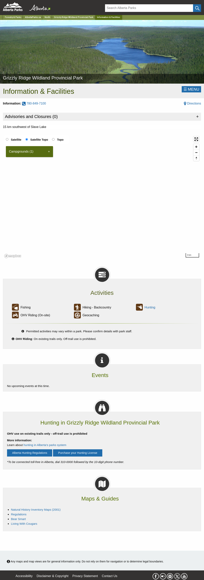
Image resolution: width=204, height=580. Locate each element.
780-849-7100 (34, 103)
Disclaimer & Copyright (52, 576)
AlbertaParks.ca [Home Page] (33, 17)
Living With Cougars (24, 523)
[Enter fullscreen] (196, 139)
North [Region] (47, 17)
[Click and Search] (197, 8)
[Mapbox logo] (12, 256)
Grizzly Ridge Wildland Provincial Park (73, 17)
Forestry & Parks (13, 17)
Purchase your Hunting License (77, 452)
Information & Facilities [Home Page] (108, 17)
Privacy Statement (85, 576)
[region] (102, 196)
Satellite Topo (39, 139)
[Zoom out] (196, 152)
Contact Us (109, 576)
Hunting (150, 307)
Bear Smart (18, 519)
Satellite (16, 139)
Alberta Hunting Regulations (29, 452)
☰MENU (191, 89)
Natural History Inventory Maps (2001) (35, 509)
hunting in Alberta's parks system (44, 445)
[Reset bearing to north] (196, 158)
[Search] (149, 8)
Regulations (18, 514)
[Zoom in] (196, 147)
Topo (60, 139)
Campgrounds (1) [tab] (21, 151)
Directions (192, 103)
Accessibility (24, 576)
